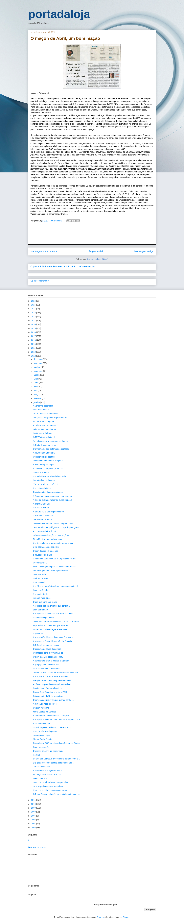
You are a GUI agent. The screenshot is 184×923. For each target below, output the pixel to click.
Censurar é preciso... (42, 472)
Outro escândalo (40, 590)
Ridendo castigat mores (43, 617)
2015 (33, 344)
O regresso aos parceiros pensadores (50, 417)
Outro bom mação (41, 747)
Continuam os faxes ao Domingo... (48, 688)
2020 (33, 324)
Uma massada (39, 582)
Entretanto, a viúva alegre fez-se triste (50, 629)
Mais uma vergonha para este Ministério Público (54, 566)
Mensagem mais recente (43, 251)
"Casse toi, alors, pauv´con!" (45, 484)
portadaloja (59, 14)
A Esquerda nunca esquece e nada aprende (52, 496)
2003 (33, 827)
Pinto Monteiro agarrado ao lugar (48, 539)
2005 (33, 820)
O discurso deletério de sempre (47, 649)
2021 (33, 320)
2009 (33, 808)
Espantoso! (38, 633)
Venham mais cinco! (42, 598)
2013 (33, 352)
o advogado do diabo (42, 555)
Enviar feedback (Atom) (97, 259)
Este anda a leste (41, 410)
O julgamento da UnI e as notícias (48, 696)
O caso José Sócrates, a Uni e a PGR (50, 692)
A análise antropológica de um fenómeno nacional (55, 586)
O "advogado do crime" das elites (48, 786)
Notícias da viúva (40, 578)
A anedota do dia (40, 594)
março (36, 394)
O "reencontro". (40, 563)
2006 (33, 816)
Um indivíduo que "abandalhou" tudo (49, 476)
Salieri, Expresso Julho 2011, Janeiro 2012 (52, 727)
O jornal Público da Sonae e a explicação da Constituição (62, 266)
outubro (37, 367)
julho (35, 379)
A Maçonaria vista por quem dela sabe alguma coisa (56, 719)
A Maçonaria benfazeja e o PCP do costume (52, 613)
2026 (33, 301)
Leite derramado (40, 610)
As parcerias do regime (43, 421)
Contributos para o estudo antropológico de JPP (54, 559)
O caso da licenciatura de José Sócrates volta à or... (56, 672)
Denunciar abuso (37, 847)
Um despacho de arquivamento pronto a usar (53, 543)
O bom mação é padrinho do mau (48, 657)
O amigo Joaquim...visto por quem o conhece (53, 700)
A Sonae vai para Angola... (45, 464)
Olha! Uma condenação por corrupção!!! (51, 535)
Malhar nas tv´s (40, 778)
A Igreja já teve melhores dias (46, 664)
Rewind (36, 755)
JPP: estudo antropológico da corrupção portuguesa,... (57, 527)
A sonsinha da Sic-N (42, 488)
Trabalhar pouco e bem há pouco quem (50, 570)
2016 (33, 340)
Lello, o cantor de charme (44, 429)
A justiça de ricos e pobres (44, 704)
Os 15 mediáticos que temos (46, 413)
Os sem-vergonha (41, 708)
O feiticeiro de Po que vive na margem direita (53, 523)
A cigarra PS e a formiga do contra (48, 512)
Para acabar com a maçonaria (46, 668)
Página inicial (96, 251)
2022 (33, 316)
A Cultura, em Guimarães (44, 425)
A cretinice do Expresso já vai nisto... (49, 468)
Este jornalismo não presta (45, 731)
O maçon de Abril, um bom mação (48, 751)
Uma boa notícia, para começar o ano (50, 790)
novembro (38, 363)
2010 (33, 804)
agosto (36, 375)
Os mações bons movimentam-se (48, 653)
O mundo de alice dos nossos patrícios (50, 782)
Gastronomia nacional (43, 515)
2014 (33, 348)
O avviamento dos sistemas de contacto (51, 449)
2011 (33, 800)
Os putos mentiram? (39, 281)
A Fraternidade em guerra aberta (47, 770)
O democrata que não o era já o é (48, 461)
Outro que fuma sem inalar (45, 602)
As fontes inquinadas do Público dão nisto (51, 684)
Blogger (126, 917)
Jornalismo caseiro (41, 767)
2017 (33, 336)
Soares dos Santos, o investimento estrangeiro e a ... (56, 759)
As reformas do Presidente (45, 531)
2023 (33, 313)
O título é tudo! (39, 574)
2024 (33, 309)
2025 (33, 305)
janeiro (36, 402)
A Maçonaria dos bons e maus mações (50, 676)
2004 (33, 823)
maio (35, 387)
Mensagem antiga (144, 251)
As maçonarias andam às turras (47, 774)
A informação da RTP (42, 504)
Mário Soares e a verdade (44, 712)
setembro (37, 371)
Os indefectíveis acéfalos (44, 457)
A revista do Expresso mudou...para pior (51, 715)
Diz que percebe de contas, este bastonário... (53, 763)
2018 (33, 332)
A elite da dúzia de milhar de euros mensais (52, 500)
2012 (33, 356)
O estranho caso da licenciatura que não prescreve (56, 621)
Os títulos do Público (42, 433)
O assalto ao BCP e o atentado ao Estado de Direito (56, 743)
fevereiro (37, 398)
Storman (100, 917)
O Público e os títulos (42, 519)
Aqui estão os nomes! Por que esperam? (51, 625)
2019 (33, 328)
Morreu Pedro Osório (42, 739)
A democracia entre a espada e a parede (51, 661)
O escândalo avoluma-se (44, 480)
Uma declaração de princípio (46, 547)
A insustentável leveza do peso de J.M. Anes (53, 637)
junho (36, 383)
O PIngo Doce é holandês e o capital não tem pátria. (56, 794)
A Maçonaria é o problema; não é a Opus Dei (53, 641)
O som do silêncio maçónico (45, 551)
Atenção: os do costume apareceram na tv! (52, 680)
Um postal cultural (41, 508)
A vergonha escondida (43, 406)
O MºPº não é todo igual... (44, 437)
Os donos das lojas (41, 735)
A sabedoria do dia (41, 723)
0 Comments (56, 221)
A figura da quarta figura (43, 453)
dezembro (38, 359)
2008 (33, 812)
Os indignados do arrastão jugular (48, 492)
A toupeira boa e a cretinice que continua (51, 606)
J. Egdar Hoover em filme (44, 445)
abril (35, 390)
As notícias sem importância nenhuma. (50, 441)
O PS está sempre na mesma (46, 645)
